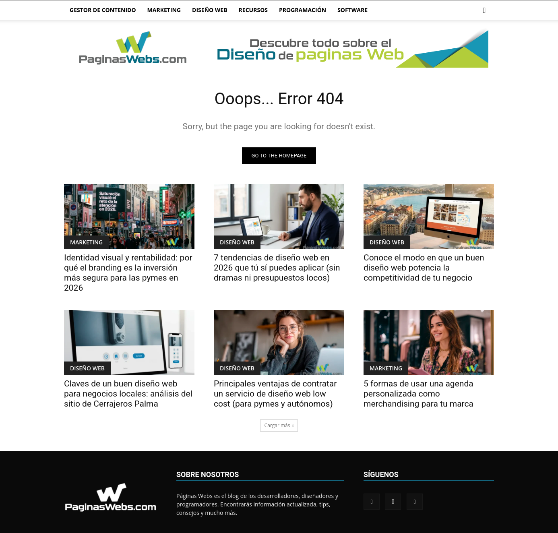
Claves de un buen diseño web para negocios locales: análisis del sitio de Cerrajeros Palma (128, 394)
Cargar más (279, 425)
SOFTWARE (352, 10)
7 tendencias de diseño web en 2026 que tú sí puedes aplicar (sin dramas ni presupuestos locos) (277, 268)
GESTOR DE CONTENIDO (103, 10)
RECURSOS (253, 10)
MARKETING (164, 10)
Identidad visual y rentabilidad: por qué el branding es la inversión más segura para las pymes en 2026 (128, 273)
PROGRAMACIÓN (302, 10)
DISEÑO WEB (209, 10)
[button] (484, 10)
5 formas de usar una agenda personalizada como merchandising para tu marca (418, 394)
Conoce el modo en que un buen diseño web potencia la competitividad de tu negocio (424, 268)
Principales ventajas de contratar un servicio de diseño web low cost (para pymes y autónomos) (275, 394)
